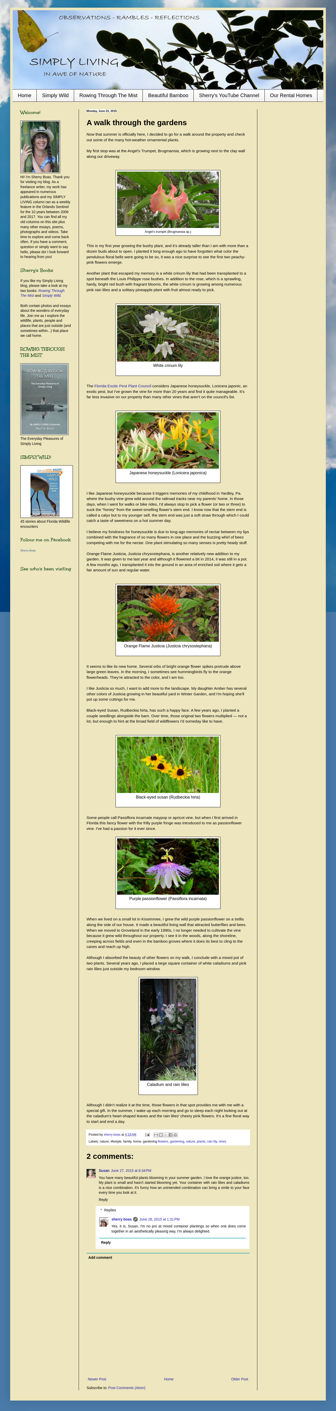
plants (201, 1141)
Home (24, 95)
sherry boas (121, 1219)
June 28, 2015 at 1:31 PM (159, 1219)
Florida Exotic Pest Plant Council (122, 386)
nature (190, 1141)
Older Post (239, 1379)
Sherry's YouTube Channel (229, 95)
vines (222, 1141)
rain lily (212, 1141)
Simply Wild (55, 95)
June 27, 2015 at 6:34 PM (131, 1171)
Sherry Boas (28, 550)
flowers (163, 1141)
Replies (110, 1210)
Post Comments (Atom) (126, 1388)
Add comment (100, 1257)
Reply (103, 1200)
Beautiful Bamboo (168, 95)
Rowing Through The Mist (108, 95)
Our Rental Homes (291, 95)
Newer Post (97, 1379)
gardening (177, 1141)
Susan (104, 1171)
